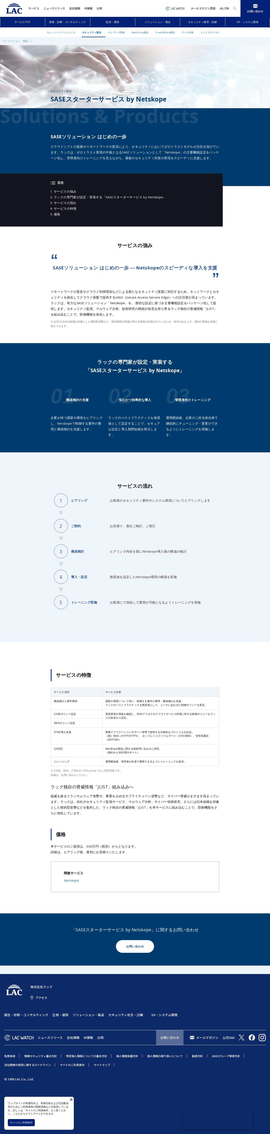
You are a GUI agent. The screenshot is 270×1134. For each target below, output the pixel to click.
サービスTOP (22, 22)
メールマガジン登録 (203, 8)
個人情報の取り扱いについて (165, 1056)
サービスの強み (65, 191)
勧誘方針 (197, 1056)
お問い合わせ (135, 946)
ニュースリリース (54, 8)
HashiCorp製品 (140, 32)
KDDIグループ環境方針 (226, 1056)
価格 (57, 214)
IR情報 (88, 8)
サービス (33, 8)
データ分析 (188, 32)
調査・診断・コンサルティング (67, 22)
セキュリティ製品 (91, 32)
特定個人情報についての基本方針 (86, 1056)
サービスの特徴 (65, 208)
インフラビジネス (210, 32)
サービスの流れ (65, 203)
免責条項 (9, 1056)
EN (227, 8)
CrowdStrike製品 (165, 32)
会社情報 (74, 8)
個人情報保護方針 (127, 1056)
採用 (99, 8)
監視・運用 (112, 22)
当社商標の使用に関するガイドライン (27, 1065)
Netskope (71, 880)
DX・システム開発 (247, 22)
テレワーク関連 (116, 32)
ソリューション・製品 (157, 22)
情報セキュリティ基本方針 (40, 1056)
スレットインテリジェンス (61, 32)
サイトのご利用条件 (21, 1122)
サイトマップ (102, 1065)
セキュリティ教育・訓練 (202, 22)
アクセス (41, 997)
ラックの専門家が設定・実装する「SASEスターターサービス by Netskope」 (110, 197)
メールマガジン (207, 1037)
